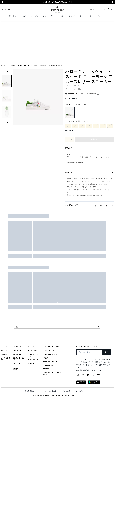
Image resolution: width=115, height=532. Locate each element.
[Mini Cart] (112, 9)
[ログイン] (108, 9)
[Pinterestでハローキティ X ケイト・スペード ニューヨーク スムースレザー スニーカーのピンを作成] (106, 164)
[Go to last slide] (2, 2)
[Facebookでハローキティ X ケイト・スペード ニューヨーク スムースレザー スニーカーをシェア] (95, 164)
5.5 (75, 85)
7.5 (103, 85)
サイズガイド (70, 90)
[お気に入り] (105, 9)
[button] (6, 40)
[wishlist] (60, 31)
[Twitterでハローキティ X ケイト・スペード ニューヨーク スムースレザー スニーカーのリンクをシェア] (112, 164)
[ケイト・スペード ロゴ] (57, 9)
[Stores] (5, 9)
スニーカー (12, 24)
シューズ (4, 24)
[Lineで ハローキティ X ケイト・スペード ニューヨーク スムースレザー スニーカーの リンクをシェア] (101, 164)
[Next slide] (112, 2)
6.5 (89, 85)
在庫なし (94, 98)
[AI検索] (93, 9)
